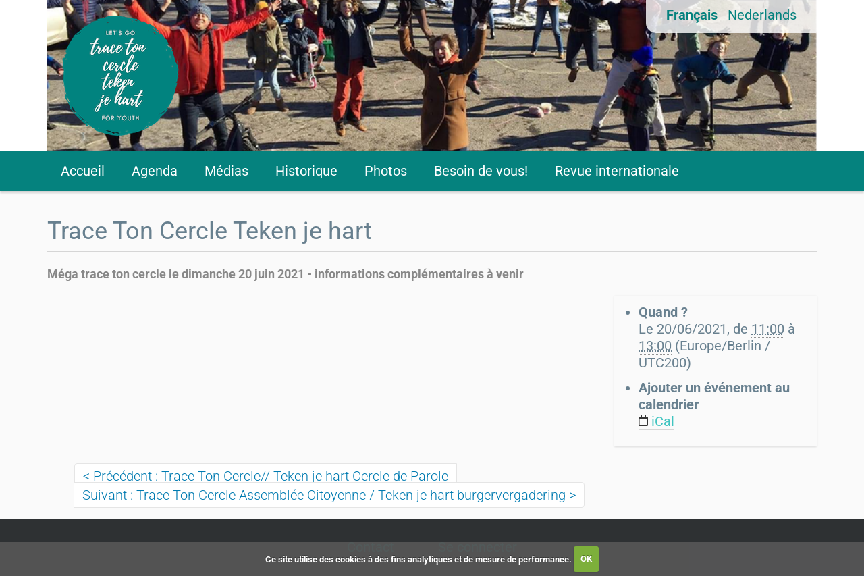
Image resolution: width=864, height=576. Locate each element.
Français (692, 15)
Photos (385, 171)
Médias (226, 171)
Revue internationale (617, 171)
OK (586, 559)
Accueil (83, 171)
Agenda (155, 171)
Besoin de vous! (481, 171)
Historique (306, 171)
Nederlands (762, 15)
